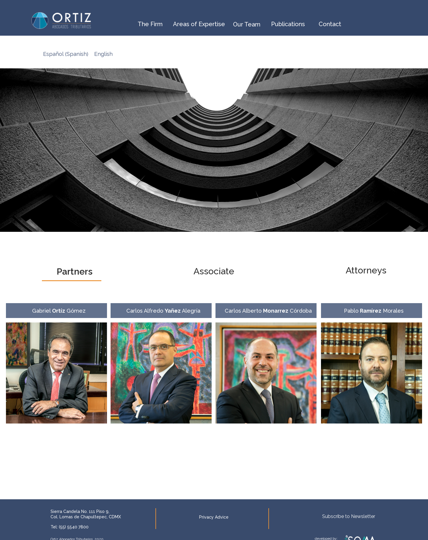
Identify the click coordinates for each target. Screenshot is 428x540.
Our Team (246, 24)
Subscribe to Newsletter (348, 516)
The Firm (150, 24)
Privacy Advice (214, 517)
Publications (288, 24)
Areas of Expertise (199, 24)
